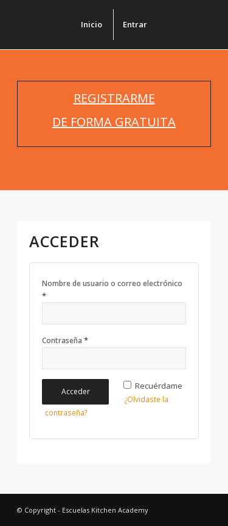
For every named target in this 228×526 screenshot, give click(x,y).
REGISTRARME (114, 98)
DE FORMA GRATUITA (114, 122)
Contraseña (65, 340)
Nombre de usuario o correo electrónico (112, 289)
